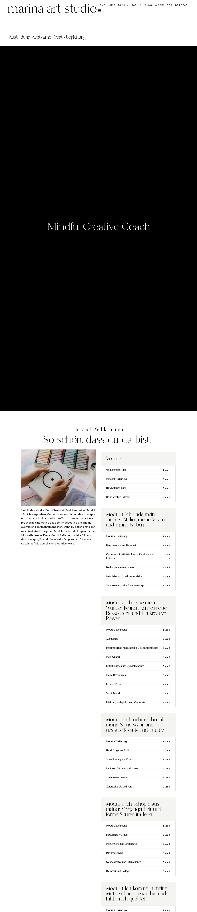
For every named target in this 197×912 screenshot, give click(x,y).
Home (102, 5)
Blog (148, 5)
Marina (136, 5)
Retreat (181, 5)
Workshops (163, 5)
